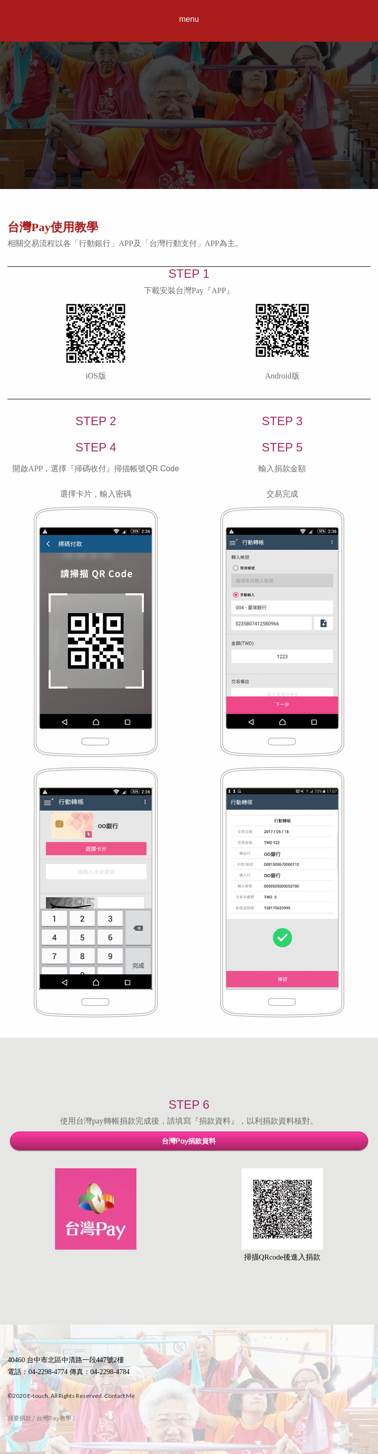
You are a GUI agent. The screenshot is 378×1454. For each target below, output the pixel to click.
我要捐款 (19, 1418)
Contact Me (119, 1395)
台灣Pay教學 (53, 1418)
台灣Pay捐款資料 (189, 1141)
